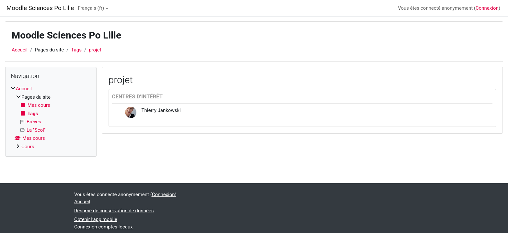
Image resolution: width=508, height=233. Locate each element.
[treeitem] (51, 117)
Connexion (487, 8)
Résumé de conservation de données (114, 211)
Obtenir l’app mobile (95, 219)
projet (95, 50)
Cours (27, 147)
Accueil (20, 50)
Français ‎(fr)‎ (91, 8)
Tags (76, 50)
